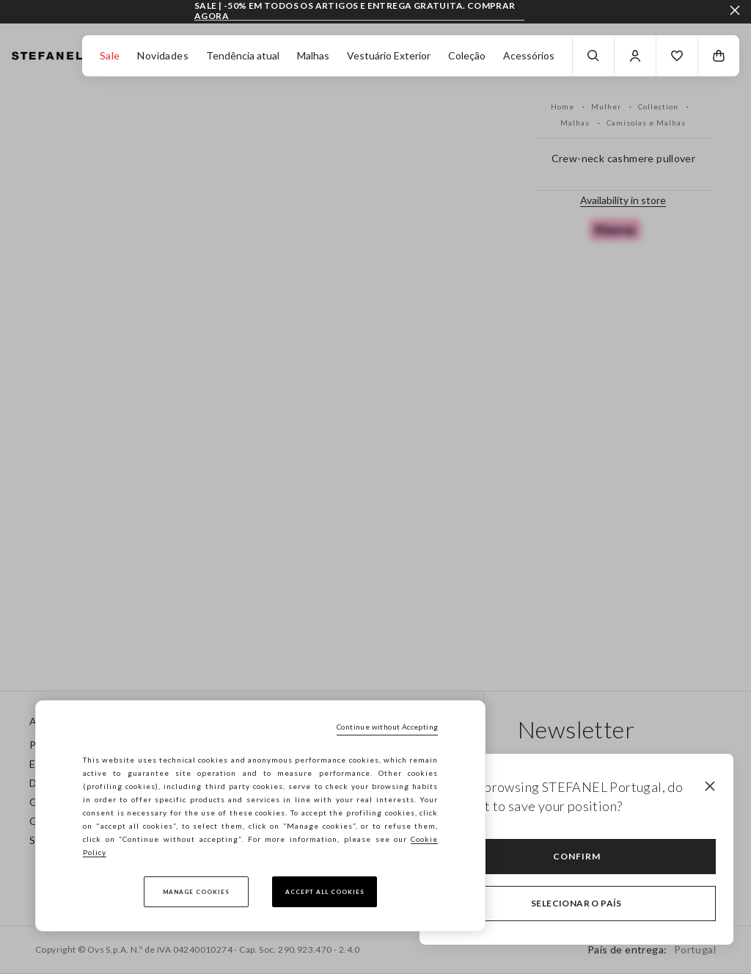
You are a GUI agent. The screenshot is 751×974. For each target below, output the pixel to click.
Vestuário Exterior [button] (389, 55)
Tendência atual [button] (242, 55)
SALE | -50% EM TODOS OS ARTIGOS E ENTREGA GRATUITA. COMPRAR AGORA (355, 11)
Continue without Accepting (387, 726)
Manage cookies (196, 891)
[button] (676, 55)
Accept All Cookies (324, 891)
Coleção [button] (467, 55)
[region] (260, 815)
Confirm (577, 856)
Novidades (162, 55)
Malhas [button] (313, 55)
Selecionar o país (576, 903)
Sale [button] (110, 55)
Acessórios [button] (528, 55)
